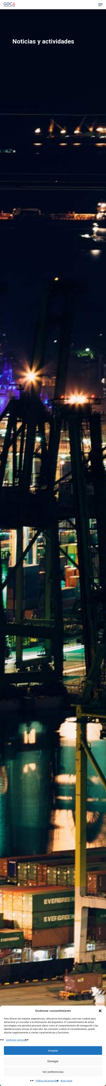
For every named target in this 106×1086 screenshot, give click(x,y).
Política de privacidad (47, 1080)
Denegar (53, 1061)
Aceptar (53, 1050)
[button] (100, 1011)
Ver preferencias (53, 1071)
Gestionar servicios (16, 1040)
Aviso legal (66, 1080)
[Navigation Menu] (100, 5)
